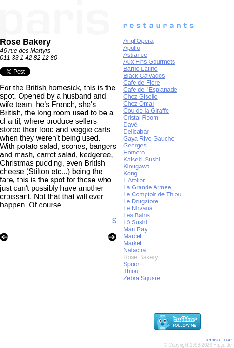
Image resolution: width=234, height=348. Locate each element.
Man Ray (135, 229)
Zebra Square (141, 277)
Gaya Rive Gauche (148, 138)
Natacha (134, 250)
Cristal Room (140, 117)
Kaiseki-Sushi (141, 159)
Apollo (131, 47)
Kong (130, 173)
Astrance (135, 54)
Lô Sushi (135, 222)
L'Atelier (134, 180)
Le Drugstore (140, 201)
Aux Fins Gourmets (149, 61)
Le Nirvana (138, 208)
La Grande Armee (147, 187)
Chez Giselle (140, 96)
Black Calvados (144, 75)
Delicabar (136, 131)
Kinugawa (136, 166)
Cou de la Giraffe (146, 110)
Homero (134, 152)
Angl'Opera (138, 40)
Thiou (131, 271)
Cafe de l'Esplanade (150, 89)
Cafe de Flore (141, 82)
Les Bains (136, 215)
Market (132, 243)
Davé (130, 124)
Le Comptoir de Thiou (152, 194)
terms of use (219, 339)
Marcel (132, 236)
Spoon (132, 264)
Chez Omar (138, 103)
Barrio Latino (140, 68)
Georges (135, 145)
